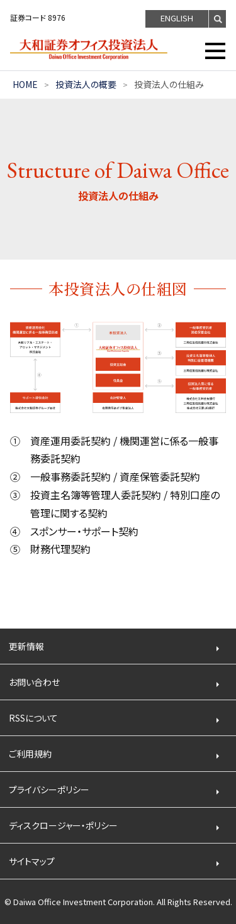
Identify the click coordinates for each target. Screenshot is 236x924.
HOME (25, 84)
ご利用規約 (30, 753)
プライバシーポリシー (49, 789)
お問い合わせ (34, 682)
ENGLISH (176, 18)
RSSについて (33, 718)
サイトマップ (32, 861)
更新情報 (26, 646)
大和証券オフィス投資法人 (98, 49)
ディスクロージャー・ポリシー (63, 825)
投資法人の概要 (85, 84)
